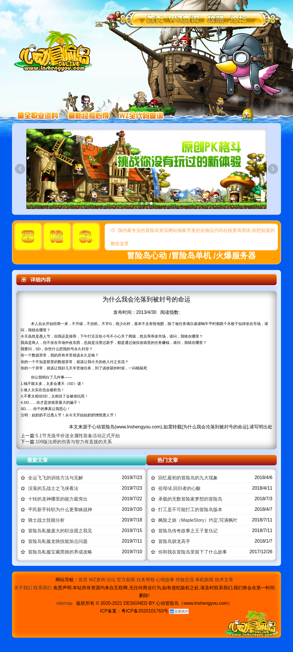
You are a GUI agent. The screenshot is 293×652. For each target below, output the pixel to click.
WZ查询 (97, 579)
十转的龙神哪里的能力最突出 (58, 499)
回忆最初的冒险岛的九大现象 (188, 477)
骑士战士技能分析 (46, 520)
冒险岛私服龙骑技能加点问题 (58, 541)
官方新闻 (126, 579)
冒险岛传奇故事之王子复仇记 (188, 530)
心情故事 (165, 579)
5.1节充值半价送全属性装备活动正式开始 (77, 435)
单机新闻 (204, 579)
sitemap (64, 603)
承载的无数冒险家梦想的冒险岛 (190, 499)
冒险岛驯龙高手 (174, 541)
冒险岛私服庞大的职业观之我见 (60, 530)
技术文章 (224, 579)
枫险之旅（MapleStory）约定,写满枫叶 (197, 520)
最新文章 (37, 460)
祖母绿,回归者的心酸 (179, 488)
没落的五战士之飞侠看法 (53, 488)
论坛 (111, 579)
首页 (83, 579)
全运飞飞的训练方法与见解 (55, 477)
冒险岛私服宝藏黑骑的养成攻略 (60, 551)
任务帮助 (145, 579)
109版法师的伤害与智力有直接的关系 (73, 441)
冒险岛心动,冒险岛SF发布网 (54, 51)
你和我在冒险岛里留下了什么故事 (192, 551)
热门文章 (167, 460)
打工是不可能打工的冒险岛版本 (190, 509)
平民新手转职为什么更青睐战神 (60, 509)
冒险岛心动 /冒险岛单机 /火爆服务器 (191, 255)
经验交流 (185, 579)
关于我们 (23, 587)
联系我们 (42, 587)
